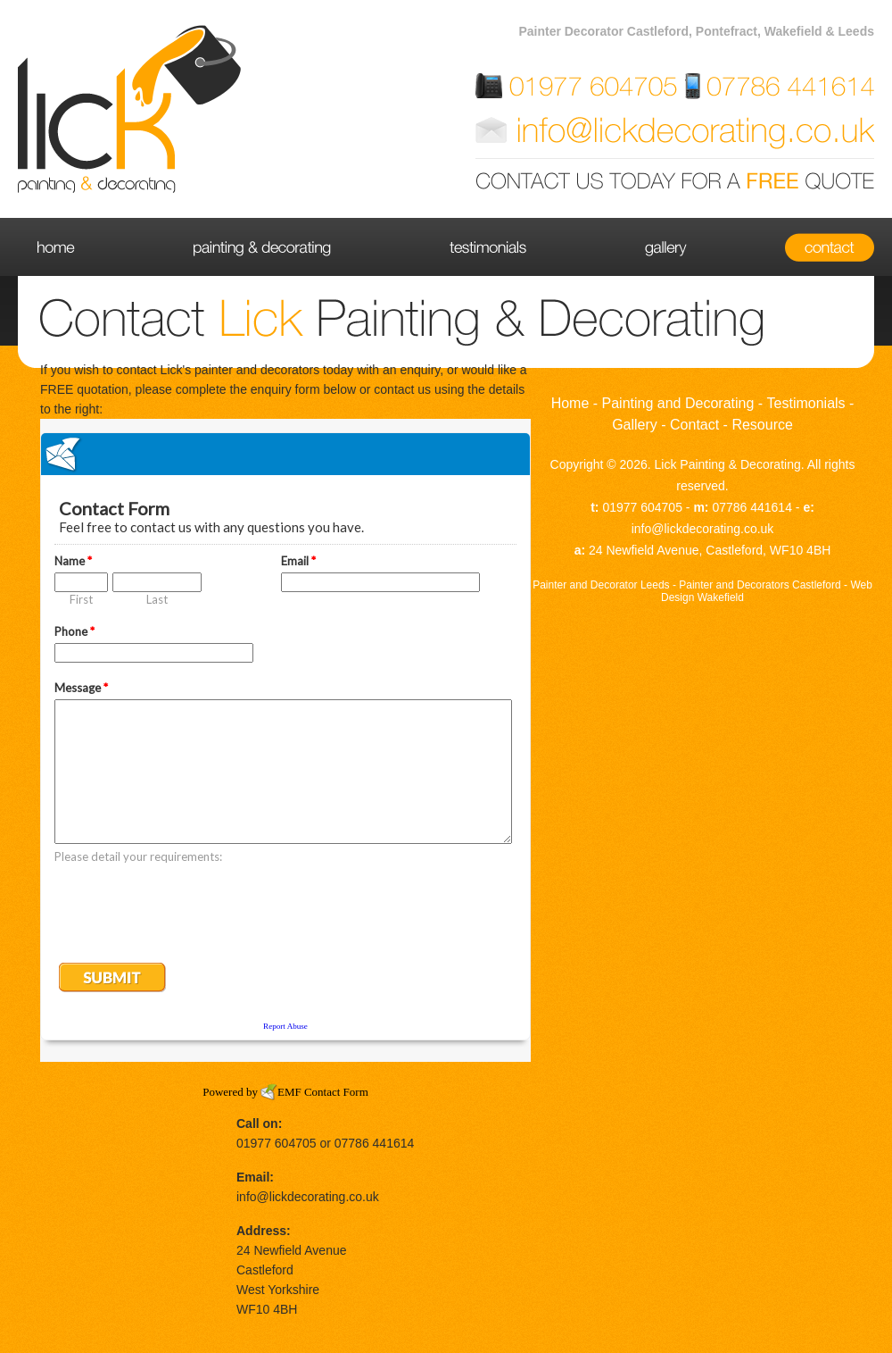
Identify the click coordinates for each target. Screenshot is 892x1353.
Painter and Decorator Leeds (601, 585)
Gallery (665, 247)
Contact (810, 247)
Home (77, 247)
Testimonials (487, 247)
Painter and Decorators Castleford (759, 585)
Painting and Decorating (263, 247)
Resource (761, 424)
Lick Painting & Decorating (728, 464)
